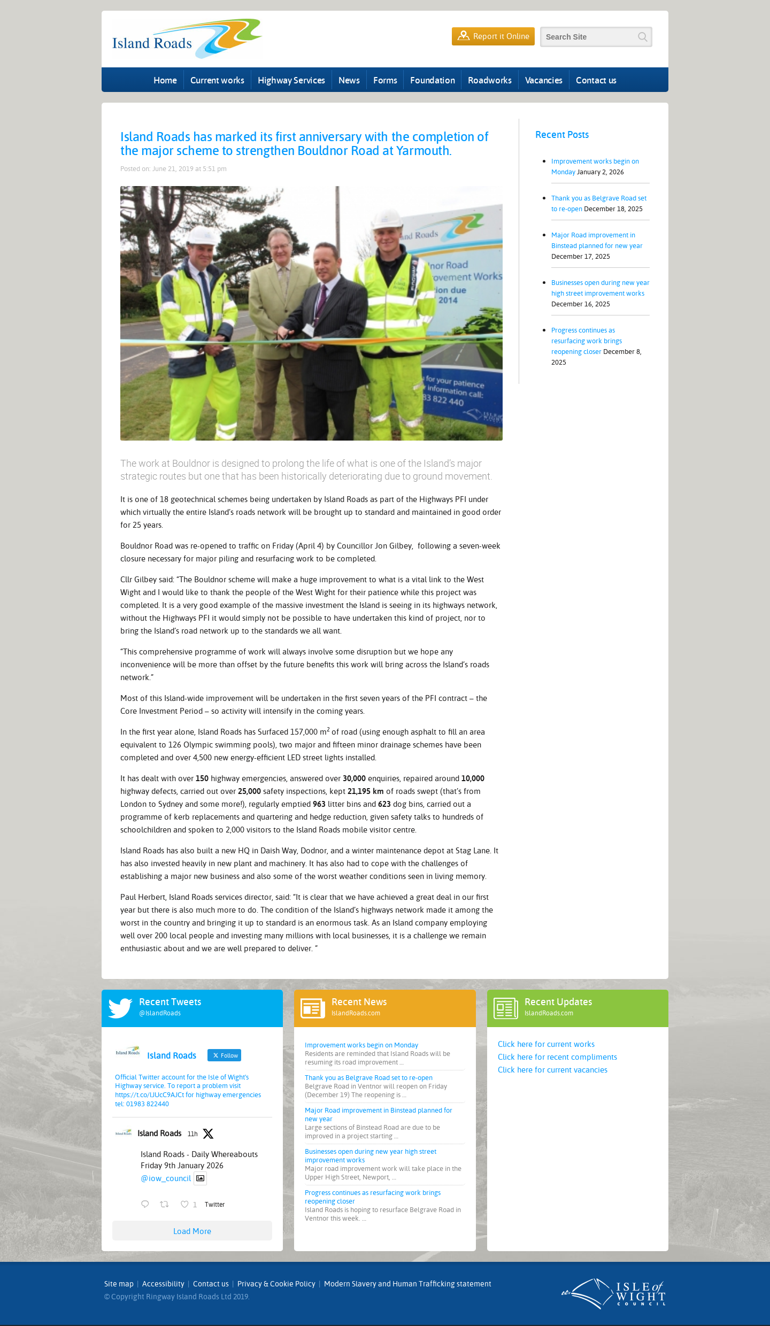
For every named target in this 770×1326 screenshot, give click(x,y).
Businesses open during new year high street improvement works (600, 287)
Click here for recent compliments (557, 1057)
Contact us (596, 80)
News (349, 80)
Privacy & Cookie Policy (276, 1284)
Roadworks (489, 80)
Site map (119, 1284)
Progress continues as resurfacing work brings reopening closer (586, 341)
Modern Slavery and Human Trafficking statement (407, 1284)
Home (165, 80)
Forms (385, 80)
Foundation (432, 80)
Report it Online (493, 36)
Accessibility (163, 1284)
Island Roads (159, 1133)
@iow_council (166, 1178)
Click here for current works (546, 1044)
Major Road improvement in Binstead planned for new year (597, 240)
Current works (217, 80)
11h (193, 1134)
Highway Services (291, 80)
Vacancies (544, 80)
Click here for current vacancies (552, 1070)
